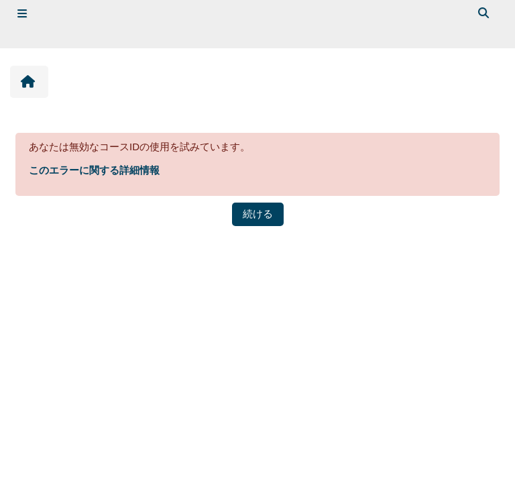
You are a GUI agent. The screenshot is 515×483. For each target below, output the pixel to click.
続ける (258, 213)
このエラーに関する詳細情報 (94, 170)
